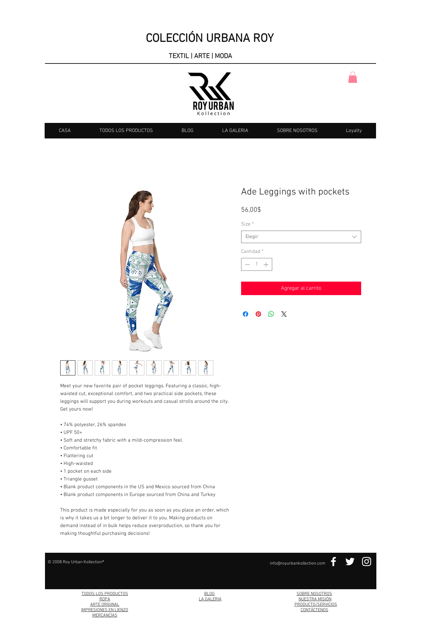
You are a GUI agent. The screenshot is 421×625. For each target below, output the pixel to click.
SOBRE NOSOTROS (314, 594)
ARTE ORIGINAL (104, 604)
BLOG (209, 594)
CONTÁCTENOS (314, 610)
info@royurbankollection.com (297, 563)
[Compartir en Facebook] (245, 314)
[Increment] (266, 264)
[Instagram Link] (366, 561)
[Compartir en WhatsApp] (271, 314)
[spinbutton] (256, 264)
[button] (352, 77)
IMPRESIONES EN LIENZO (104, 610)
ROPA (104, 599)
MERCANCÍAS (104, 615)
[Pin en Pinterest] (258, 314)
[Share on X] (284, 314)
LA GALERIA (210, 599)
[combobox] (301, 237)
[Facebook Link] (333, 561)
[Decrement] (246, 264)
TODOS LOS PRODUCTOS (104, 594)
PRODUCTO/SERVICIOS (316, 604)
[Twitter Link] (350, 561)
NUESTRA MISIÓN (315, 599)
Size (247, 224)
